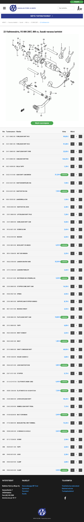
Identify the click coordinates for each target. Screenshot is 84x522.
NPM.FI (4, 22)
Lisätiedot (64, 174)
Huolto (24, 494)
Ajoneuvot (25, 488)
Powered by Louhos (46, 518)
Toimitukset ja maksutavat (70, 486)
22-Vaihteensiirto (44, 22)
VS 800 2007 (34, 22)
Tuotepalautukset (68, 491)
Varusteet (25, 491)
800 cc (27, 22)
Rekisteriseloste (67, 488)
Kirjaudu (76, 1)
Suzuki (21, 22)
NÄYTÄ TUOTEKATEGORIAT (42, 16)
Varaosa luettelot (12, 22)
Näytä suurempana (42, 123)
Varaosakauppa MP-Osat (30, 486)
